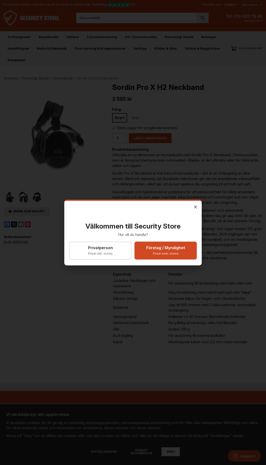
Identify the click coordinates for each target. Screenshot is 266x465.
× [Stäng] (195, 206)
